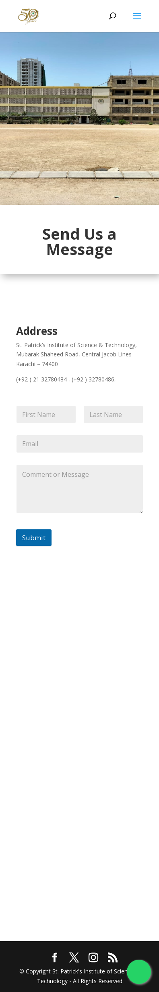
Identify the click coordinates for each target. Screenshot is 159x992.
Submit (33, 537)
